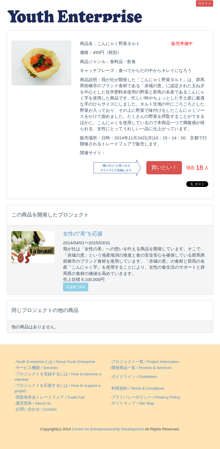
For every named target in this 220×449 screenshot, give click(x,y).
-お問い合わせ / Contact (35, 409)
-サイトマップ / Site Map (132, 403)
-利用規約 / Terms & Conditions (137, 388)
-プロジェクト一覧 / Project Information (144, 362)
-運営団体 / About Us (33, 403)
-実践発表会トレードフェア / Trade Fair (50, 397)
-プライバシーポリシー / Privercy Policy (145, 397)
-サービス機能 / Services (36, 368)
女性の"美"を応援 (83, 234)
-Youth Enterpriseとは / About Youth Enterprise (55, 362)
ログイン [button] (204, 3)
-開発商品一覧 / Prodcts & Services (140, 368)
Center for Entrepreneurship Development (107, 429)
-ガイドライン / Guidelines (133, 376)
